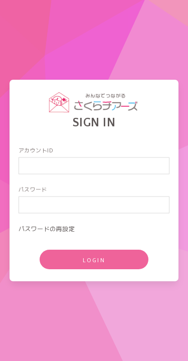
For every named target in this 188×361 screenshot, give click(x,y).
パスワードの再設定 (47, 228)
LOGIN (94, 260)
